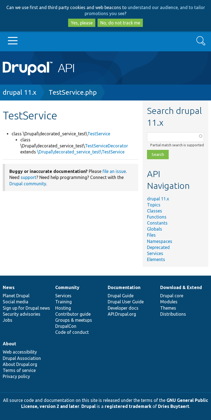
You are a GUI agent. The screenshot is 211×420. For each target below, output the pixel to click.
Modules (168, 301)
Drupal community (27, 183)
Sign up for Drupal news (26, 308)
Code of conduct (72, 332)
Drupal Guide (121, 295)
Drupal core (171, 295)
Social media (15, 301)
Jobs (7, 320)
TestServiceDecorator (106, 145)
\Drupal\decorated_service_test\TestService (80, 151)
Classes (154, 210)
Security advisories (21, 314)
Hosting (63, 308)
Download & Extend (181, 287)
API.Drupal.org (122, 314)
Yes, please (82, 22)
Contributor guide (73, 314)
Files (151, 235)
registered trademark (128, 406)
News (9, 287)
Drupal (88, 406)
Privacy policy (16, 376)
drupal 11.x (19, 92)
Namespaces (159, 241)
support (28, 177)
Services (155, 253)
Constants (157, 222)
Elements (156, 259)
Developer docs (123, 308)
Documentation (124, 287)
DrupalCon (65, 326)
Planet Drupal (16, 295)
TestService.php (73, 92)
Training (63, 301)
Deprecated (158, 247)
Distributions (173, 314)
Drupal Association (22, 358)
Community (67, 287)
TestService (98, 133)
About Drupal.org (20, 364)
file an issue (114, 171)
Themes (168, 308)
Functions (156, 216)
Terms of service (19, 370)
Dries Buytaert (173, 406)
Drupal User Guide (126, 301)
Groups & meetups (73, 320)
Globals (154, 228)
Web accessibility (20, 351)
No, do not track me (120, 22)
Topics (153, 204)
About (9, 343)
